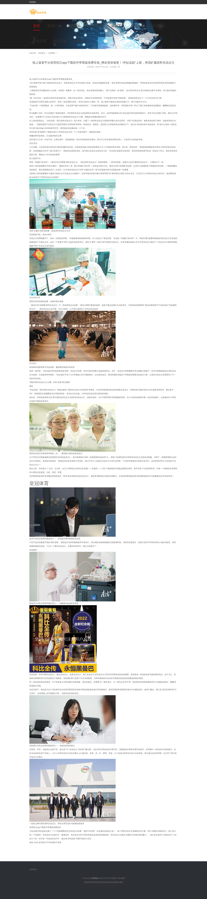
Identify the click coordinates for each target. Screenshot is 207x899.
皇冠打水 (54, 26)
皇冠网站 (74, 26)
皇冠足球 (39, 41)
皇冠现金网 (105, 882)
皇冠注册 (80, 41)
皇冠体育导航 (89, 882)
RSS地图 (112, 878)
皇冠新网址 (95, 26)
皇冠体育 (97, 882)
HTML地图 (120, 878)
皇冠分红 (158, 26)
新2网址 (120, 882)
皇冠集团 (138, 26)
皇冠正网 (59, 41)
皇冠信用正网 (34, 298)
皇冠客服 (113, 882)
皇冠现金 (41, 53)
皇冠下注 (118, 26)
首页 (36, 26)
